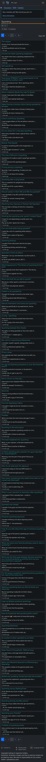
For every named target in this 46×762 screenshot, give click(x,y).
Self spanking (7, 66)
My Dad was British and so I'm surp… (14, 48)
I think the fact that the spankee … (13, 608)
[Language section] (43, 3)
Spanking (20, 8)
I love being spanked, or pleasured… (14, 499)
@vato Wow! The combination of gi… (14, 125)
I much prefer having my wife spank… (14, 73)
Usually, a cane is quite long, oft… (13, 487)
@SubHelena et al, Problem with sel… (14, 632)
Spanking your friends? (11, 713)
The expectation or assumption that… (14, 657)
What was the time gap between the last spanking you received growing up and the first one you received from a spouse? (22, 559)
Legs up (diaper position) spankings (16, 601)
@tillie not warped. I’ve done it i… (13, 385)
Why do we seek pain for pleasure (15, 466)
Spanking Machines (10, 626)
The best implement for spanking (15, 440)
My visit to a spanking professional (16, 340)
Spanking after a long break (13, 179)
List (4, 26)
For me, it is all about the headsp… (13, 174)
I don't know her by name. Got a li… (13, 410)
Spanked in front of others (12, 253)
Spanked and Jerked (10, 504)
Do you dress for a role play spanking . (17, 131)
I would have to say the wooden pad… (14, 422)
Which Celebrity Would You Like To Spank (18, 92)
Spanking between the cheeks (14, 328)
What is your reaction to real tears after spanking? (22, 492)
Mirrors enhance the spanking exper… (14, 162)
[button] (19, 35)
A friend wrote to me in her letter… (13, 620)
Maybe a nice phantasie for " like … (13, 695)
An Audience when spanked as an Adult (18, 638)
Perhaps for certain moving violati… (13, 198)
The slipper (6, 41)
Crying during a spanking (12, 167)
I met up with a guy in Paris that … (13, 398)
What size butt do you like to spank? (16, 279)
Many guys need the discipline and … (14, 87)
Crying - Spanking (9, 316)
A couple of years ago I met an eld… (13, 596)
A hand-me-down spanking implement (17, 54)
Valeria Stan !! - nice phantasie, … (12, 523)
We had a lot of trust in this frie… (12, 211)
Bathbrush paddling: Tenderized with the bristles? (22, 676)
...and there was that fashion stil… (13, 732)
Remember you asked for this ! (12, 552)
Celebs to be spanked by (11, 291)
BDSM (14, 8)
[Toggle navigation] (3, 2)
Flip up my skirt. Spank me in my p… (14, 223)
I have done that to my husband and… (14, 511)
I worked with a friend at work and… (14, 434)
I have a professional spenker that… (13, 347)
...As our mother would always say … (14, 708)
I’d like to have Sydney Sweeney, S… (13, 99)
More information (8, 16)
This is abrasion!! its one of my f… (13, 683)
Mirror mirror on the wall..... (12, 379)
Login (14, 3)
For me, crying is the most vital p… (13, 322)
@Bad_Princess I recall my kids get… (14, 568)
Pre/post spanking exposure (13, 517)
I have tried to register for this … (12, 274)
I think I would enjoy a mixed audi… (13, 645)
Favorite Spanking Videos (12, 403)
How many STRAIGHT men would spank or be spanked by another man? (20, 79)
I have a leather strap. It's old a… (12, 60)
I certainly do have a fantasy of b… (13, 113)
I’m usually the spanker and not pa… (14, 537)
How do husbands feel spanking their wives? (20, 613)
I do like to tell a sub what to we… (13, 137)
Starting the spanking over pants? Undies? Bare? (22, 216)
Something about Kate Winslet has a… (14, 298)
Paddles (5, 415)
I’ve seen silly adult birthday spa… (13, 671)
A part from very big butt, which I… (13, 286)
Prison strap (7, 352)
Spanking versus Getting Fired (14, 689)
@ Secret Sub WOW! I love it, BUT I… (13, 260)
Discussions (7, 8)
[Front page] (1, 8)
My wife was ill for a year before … (13, 186)
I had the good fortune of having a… (14, 582)
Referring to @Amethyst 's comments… (15, 310)
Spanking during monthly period (15, 701)
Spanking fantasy (9, 241)
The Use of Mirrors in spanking (14, 155)
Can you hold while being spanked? (16, 228)
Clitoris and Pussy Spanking (13, 118)
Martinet (5, 391)
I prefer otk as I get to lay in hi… (12, 373)
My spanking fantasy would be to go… (14, 247)
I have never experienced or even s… (14, 359)
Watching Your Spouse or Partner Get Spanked (21, 204)
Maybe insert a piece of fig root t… (13, 235)
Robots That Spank (9, 143)
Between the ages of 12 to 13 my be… (14, 720)
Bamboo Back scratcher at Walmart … (14, 446)
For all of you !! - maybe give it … (12, 335)
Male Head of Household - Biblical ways (18, 650)
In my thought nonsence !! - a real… (13, 150)
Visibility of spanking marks (13, 725)
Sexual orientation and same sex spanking (19, 303)
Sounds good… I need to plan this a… (14, 460)
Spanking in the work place (13, 427)
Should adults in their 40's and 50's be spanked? (21, 192)
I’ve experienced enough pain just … (14, 473)
